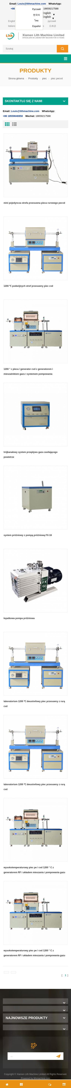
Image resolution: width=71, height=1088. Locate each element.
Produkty (33, 78)
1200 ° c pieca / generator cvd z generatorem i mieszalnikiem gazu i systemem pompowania (28, 371)
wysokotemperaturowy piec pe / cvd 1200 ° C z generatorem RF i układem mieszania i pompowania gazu (34, 870)
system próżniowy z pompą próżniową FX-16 (28, 535)
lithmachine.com (42, 1078)
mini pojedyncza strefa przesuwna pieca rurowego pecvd (34, 203)
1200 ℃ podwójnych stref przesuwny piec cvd (28, 286)
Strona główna (16, 78)
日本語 (52, 26)
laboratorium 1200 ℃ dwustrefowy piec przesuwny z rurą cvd (34, 704)
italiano (11, 26)
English (12, 21)
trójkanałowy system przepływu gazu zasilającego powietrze (31, 454)
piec (44, 78)
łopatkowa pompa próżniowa (19, 618)
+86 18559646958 (13, 116)
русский (52, 21)
